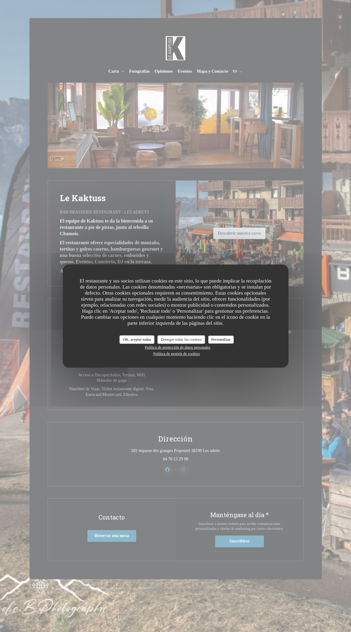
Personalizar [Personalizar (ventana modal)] (220, 339)
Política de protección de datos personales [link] (178, 347)
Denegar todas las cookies (181, 339)
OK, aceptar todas (137, 339)
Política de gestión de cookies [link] (176, 353)
